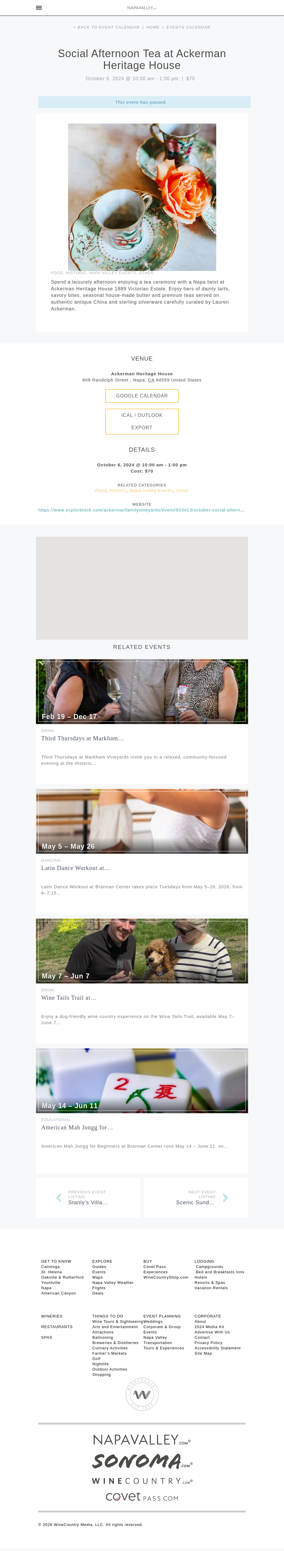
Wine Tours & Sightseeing (118, 1321)
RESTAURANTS (57, 1327)
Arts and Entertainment (115, 1327)
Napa (46, 1288)
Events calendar (189, 27)
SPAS (46, 1337)
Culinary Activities (110, 1348)
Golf (97, 1358)
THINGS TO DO (108, 1316)
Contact (202, 1337)
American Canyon (58, 1293)
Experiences (155, 1272)
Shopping (102, 1374)
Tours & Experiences (163, 1348)
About (200, 1321)
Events (99, 1272)
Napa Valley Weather (113, 1282)
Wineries (51, 1316)
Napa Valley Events (112, 273)
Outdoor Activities (110, 1369)
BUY (147, 1261)
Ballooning (103, 1337)
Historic (76, 273)
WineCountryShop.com (166, 1277)
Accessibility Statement (218, 1348)
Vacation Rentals (211, 1288)
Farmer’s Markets (110, 1353)
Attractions (103, 1332)
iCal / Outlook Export (142, 421)
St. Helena (51, 1272)
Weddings (153, 1321)
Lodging (204, 1261)
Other (146, 273)
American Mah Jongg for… (77, 1127)
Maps (98, 1277)
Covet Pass (154, 1266)
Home (153, 27)
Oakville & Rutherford (62, 1277)
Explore (103, 1261)
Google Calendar (142, 395)
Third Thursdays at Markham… (82, 738)
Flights (99, 1288)
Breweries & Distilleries (116, 1343)
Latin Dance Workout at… (75, 868)
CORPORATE (208, 1316)
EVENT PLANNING (162, 1316)
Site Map (203, 1353)
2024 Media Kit (209, 1327)
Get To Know (56, 1261)
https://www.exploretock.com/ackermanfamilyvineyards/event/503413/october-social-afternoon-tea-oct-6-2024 (160, 509)
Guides (99, 1266)
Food (57, 273)
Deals (98, 1293)
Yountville (50, 1282)
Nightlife (101, 1364)
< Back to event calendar (107, 27)
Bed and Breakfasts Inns (220, 1272)
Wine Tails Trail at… (69, 997)
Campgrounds (209, 1266)
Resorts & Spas (210, 1282)
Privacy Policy (209, 1343)
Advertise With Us (212, 1332)
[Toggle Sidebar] (39, 7)
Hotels (201, 1277)
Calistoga (50, 1266)
